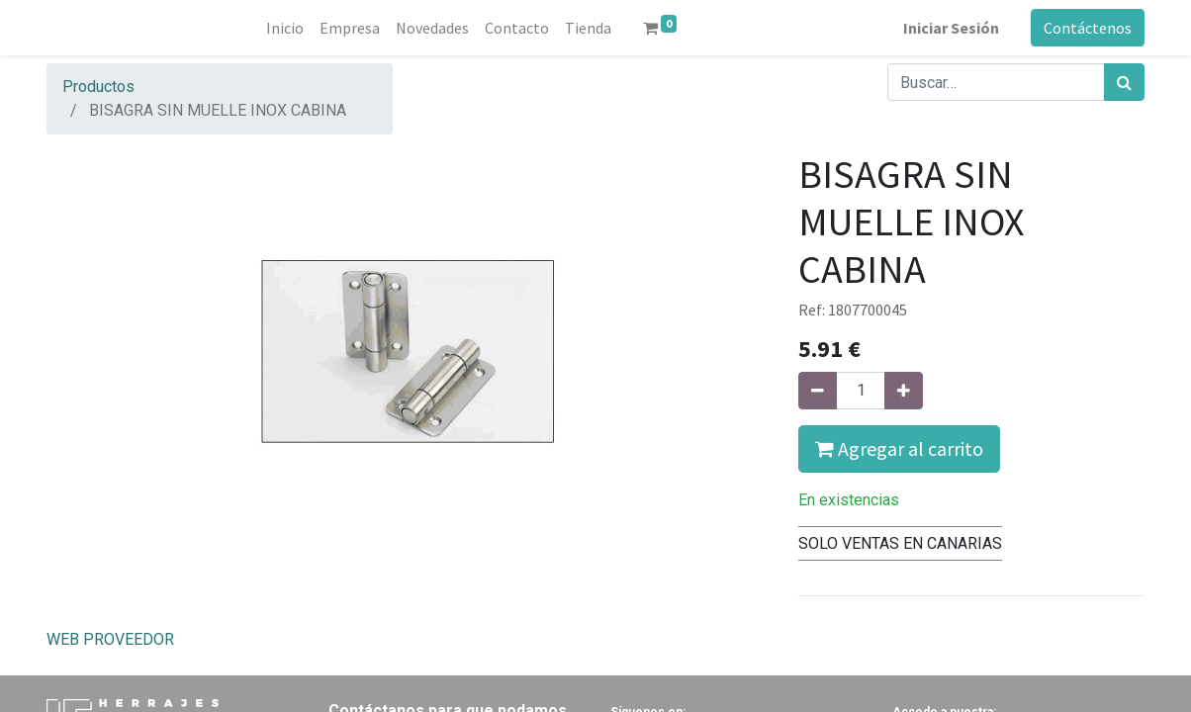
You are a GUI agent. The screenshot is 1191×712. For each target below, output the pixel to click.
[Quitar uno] (817, 390)
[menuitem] (285, 27)
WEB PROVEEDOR (110, 639)
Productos (98, 86)
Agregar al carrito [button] (899, 448)
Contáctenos (1088, 28)
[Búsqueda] (1124, 82)
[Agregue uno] (903, 390)
